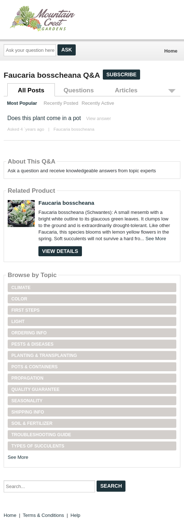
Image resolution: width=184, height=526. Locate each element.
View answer (98, 118)
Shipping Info (27, 412)
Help (75, 515)
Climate (20, 287)
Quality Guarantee (35, 389)
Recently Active (98, 103)
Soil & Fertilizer (31, 423)
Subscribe (121, 74)
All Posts (31, 90)
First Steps (25, 310)
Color (19, 299)
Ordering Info (29, 332)
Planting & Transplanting (44, 355)
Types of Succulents (37, 446)
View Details (60, 251)
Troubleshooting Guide (41, 434)
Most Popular (22, 103)
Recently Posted (61, 103)
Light (18, 321)
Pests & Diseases (32, 344)
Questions (79, 90)
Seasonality (26, 400)
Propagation (27, 378)
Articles (126, 90)
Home (170, 51)
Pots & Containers (34, 366)
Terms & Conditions (43, 515)
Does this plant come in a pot (44, 118)
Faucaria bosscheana (73, 129)
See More (156, 238)
